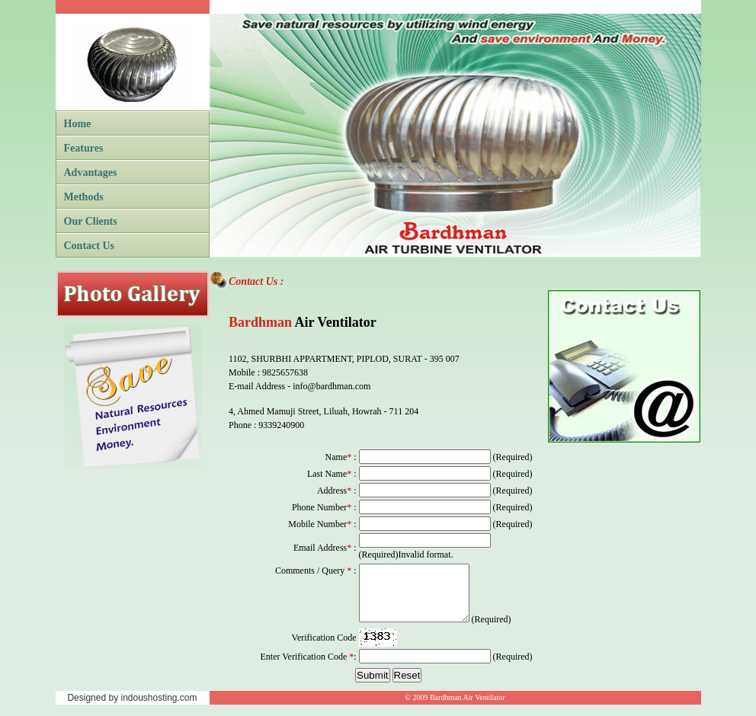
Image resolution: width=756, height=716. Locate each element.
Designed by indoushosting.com (132, 709)
